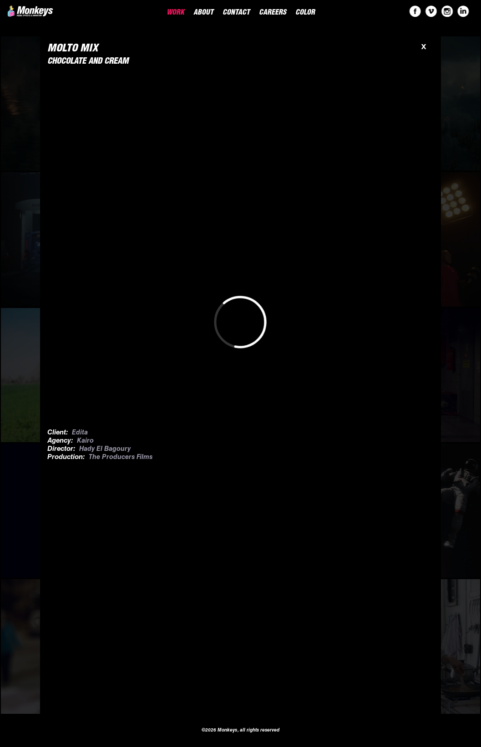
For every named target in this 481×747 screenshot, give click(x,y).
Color (305, 13)
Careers (272, 13)
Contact (236, 13)
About (203, 13)
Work (175, 13)
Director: (61, 449)
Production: (66, 457)
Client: (57, 432)
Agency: (60, 441)
